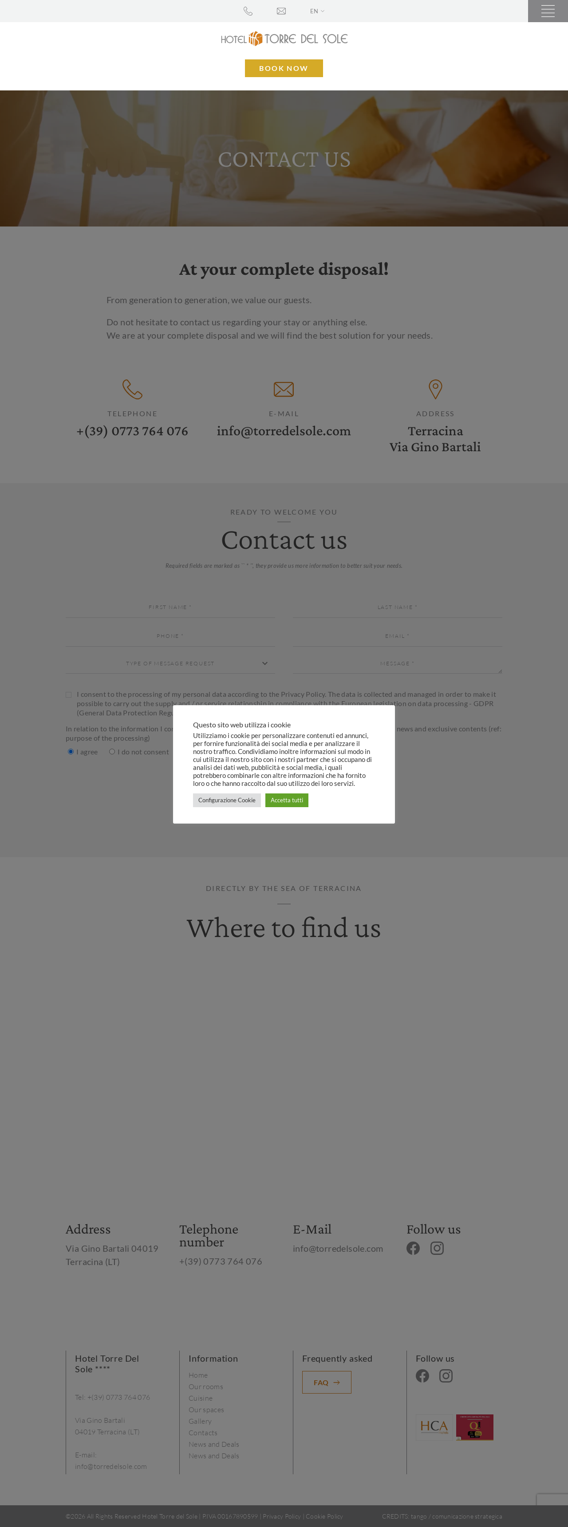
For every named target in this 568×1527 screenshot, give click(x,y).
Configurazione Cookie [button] (227, 800)
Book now (283, 68)
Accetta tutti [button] (287, 800)
